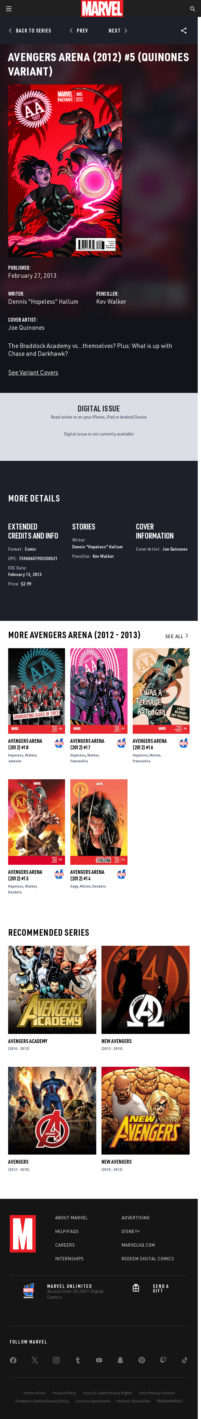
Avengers (18, 1161)
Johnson (14, 760)
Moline (155, 755)
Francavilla (79, 760)
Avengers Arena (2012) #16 (150, 744)
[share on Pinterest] (142, 1361)
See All (177, 636)
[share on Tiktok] (184, 1361)
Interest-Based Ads (133, 1401)
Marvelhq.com (138, 1245)
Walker (30, 755)
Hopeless (15, 755)
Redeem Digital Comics (148, 1258)
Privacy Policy (64, 1392)
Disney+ (131, 1231)
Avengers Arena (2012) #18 (25, 744)
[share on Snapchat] (120, 1361)
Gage (74, 886)
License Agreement (93, 1401)
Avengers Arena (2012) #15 (25, 875)
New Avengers (116, 1041)
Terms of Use (34, 1392)
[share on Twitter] (35, 1361)
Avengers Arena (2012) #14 (87, 875)
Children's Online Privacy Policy (42, 1401)
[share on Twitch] (163, 1361)
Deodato (15, 892)
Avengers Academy (27, 1041)
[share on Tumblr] (77, 1361)
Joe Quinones (26, 327)
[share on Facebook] (13, 1362)
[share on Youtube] (99, 1361)
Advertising (136, 1217)
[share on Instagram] (56, 1361)
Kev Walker (111, 301)
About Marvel (71, 1217)
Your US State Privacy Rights (107, 1392)
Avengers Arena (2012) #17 (87, 744)
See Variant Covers (33, 372)
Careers (65, 1245)
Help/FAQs (67, 1231)
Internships (69, 1258)
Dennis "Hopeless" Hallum (43, 301)
